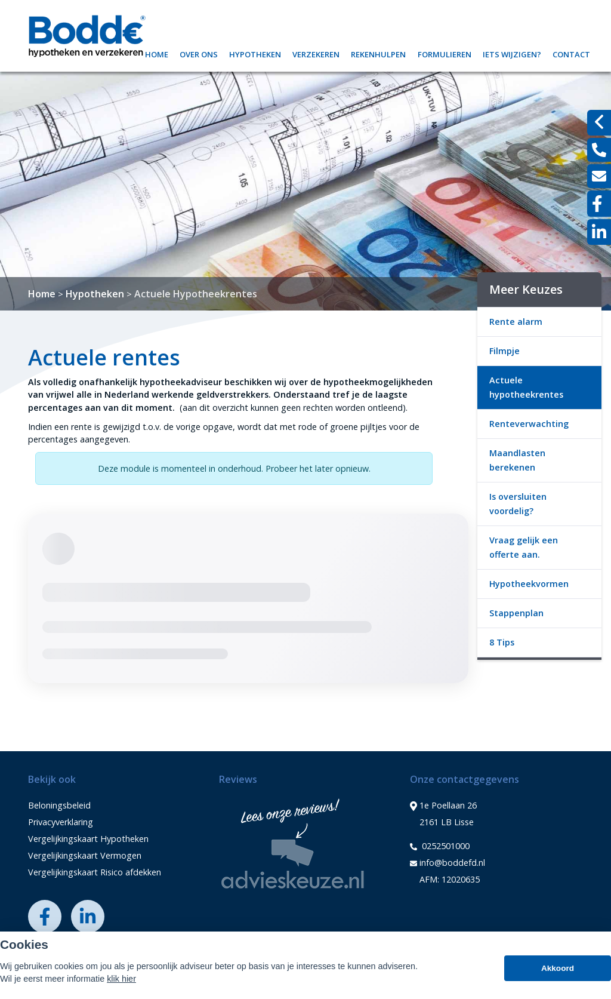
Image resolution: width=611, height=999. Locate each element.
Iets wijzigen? (512, 53)
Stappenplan (516, 613)
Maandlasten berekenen (517, 460)
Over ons (199, 53)
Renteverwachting (529, 423)
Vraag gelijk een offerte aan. (523, 547)
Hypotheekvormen (529, 583)
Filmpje (504, 350)
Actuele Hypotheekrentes (195, 293)
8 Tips (501, 642)
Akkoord (557, 968)
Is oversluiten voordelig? (518, 504)
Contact (571, 53)
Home (156, 53)
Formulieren (444, 53)
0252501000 (440, 846)
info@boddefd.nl (447, 862)
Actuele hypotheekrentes (526, 387)
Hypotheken (255, 53)
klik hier (121, 978)
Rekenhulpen (378, 53)
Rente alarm (515, 321)
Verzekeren (316, 53)
